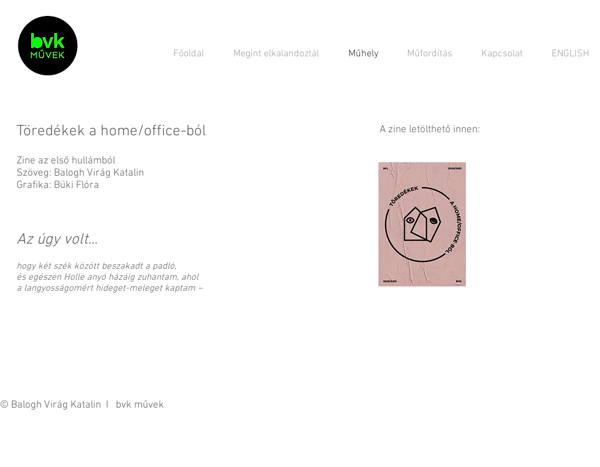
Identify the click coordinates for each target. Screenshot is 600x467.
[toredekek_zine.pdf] (422, 226)
